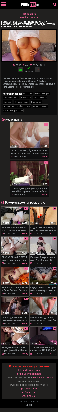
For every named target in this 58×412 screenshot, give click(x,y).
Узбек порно (29, 392)
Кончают (7, 102)
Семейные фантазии (13, 110)
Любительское (21, 102)
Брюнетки (26, 98)
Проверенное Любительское (16, 106)
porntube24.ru (29, 388)
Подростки (36, 102)
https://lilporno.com (29, 370)
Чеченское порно (43, 377)
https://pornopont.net (29, 373)
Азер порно (29, 395)
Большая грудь (42, 93)
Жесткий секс (40, 98)
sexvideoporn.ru (29, 17)
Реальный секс (40, 106)
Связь (29, 404)
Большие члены (10, 98)
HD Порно (27, 93)
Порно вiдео (29, 13)
